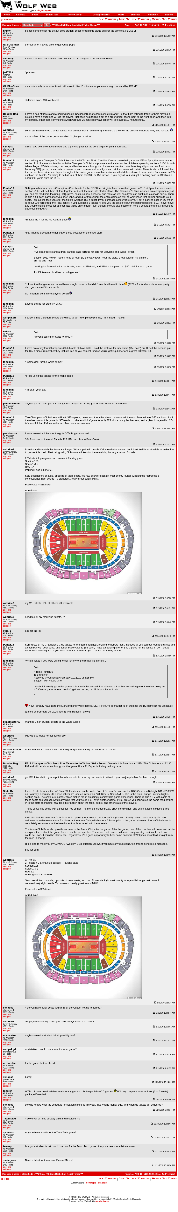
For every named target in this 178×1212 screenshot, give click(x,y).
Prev (167, 25)
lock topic (102, 1183)
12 (148, 25)
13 (151, 25)
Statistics (135, 14)
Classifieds (27, 1174)
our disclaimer (102, 1201)
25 (163, 25)
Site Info (169, 14)
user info (7, 38)
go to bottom (7, 20)
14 (154, 25)
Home (7, 14)
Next (172, 25)
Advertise (153, 14)
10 (141, 25)
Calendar (20, 14)
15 (157, 25)
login (40, 10)
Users (121, 14)
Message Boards (101, 14)
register (48, 10)
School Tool (52, 14)
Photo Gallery (75, 14)
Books (35, 14)
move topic (91, 1183)
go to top (5, 1179)
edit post (7, 40)
